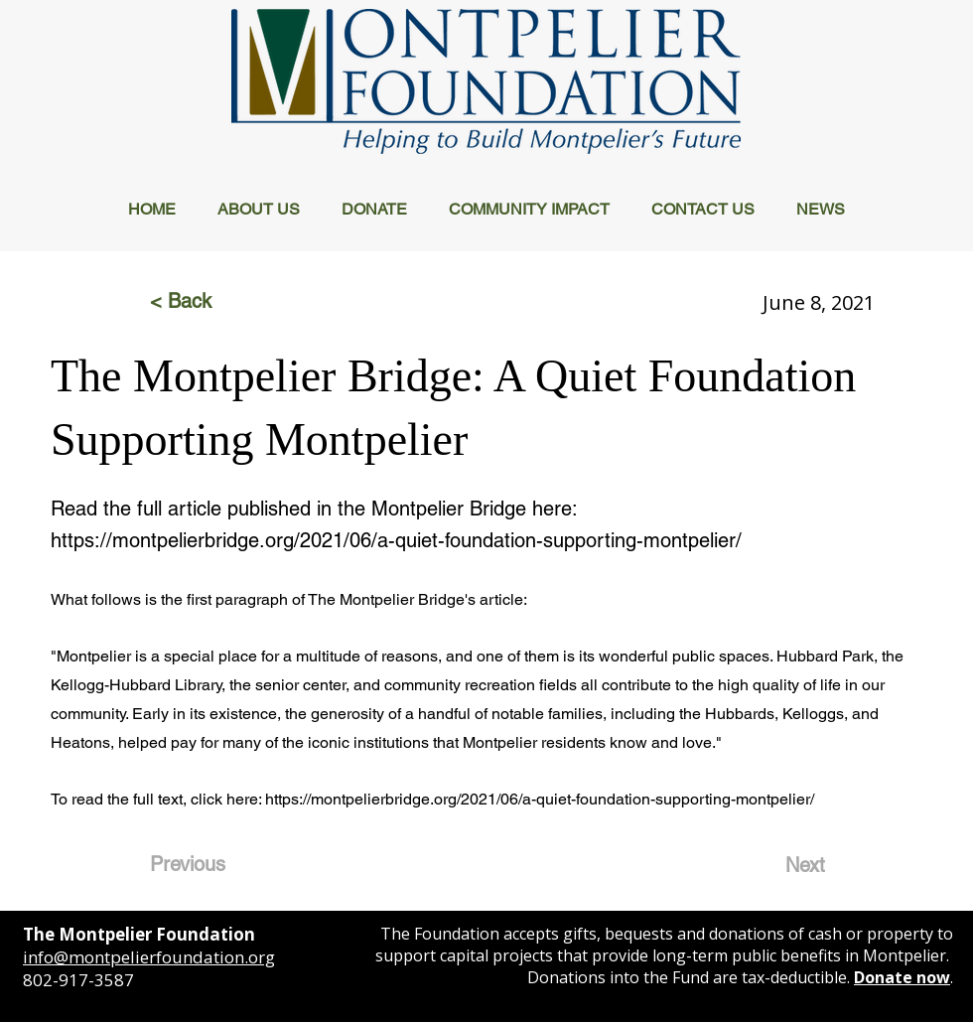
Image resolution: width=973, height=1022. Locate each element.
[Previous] (215, 864)
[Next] (775, 865)
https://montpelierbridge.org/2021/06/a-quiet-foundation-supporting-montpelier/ (396, 540)
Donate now (902, 977)
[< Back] (215, 301)
